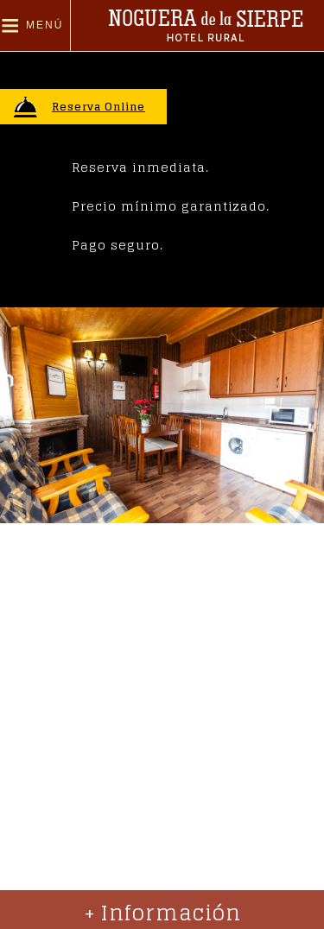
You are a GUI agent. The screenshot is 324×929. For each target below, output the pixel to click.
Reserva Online (98, 107)
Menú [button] (44, 25)
